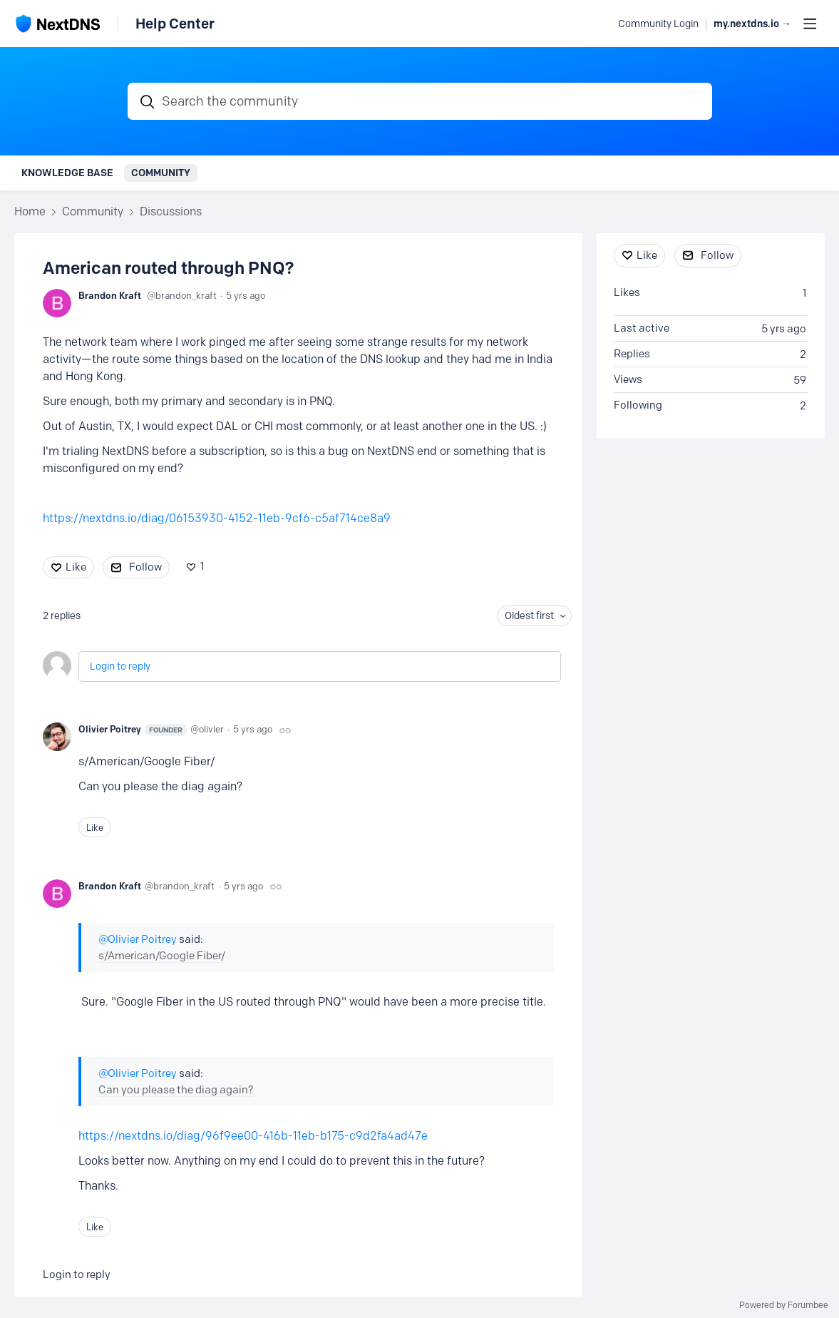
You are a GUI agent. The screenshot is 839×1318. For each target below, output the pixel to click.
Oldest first (529, 616)
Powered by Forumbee (783, 1305)
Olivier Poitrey (132, 729)
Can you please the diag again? (176, 1089)
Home (30, 211)
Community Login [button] (658, 24)
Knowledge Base (67, 172)
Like (76, 567)
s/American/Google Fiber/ (161, 955)
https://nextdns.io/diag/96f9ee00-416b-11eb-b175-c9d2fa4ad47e (253, 1136)
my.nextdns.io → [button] (752, 24)
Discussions (171, 211)
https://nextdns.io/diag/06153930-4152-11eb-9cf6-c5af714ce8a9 (217, 518)
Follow (145, 567)
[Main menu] (810, 23)
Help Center (175, 23)
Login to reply (120, 666)
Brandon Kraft (109, 295)
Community (160, 172)
